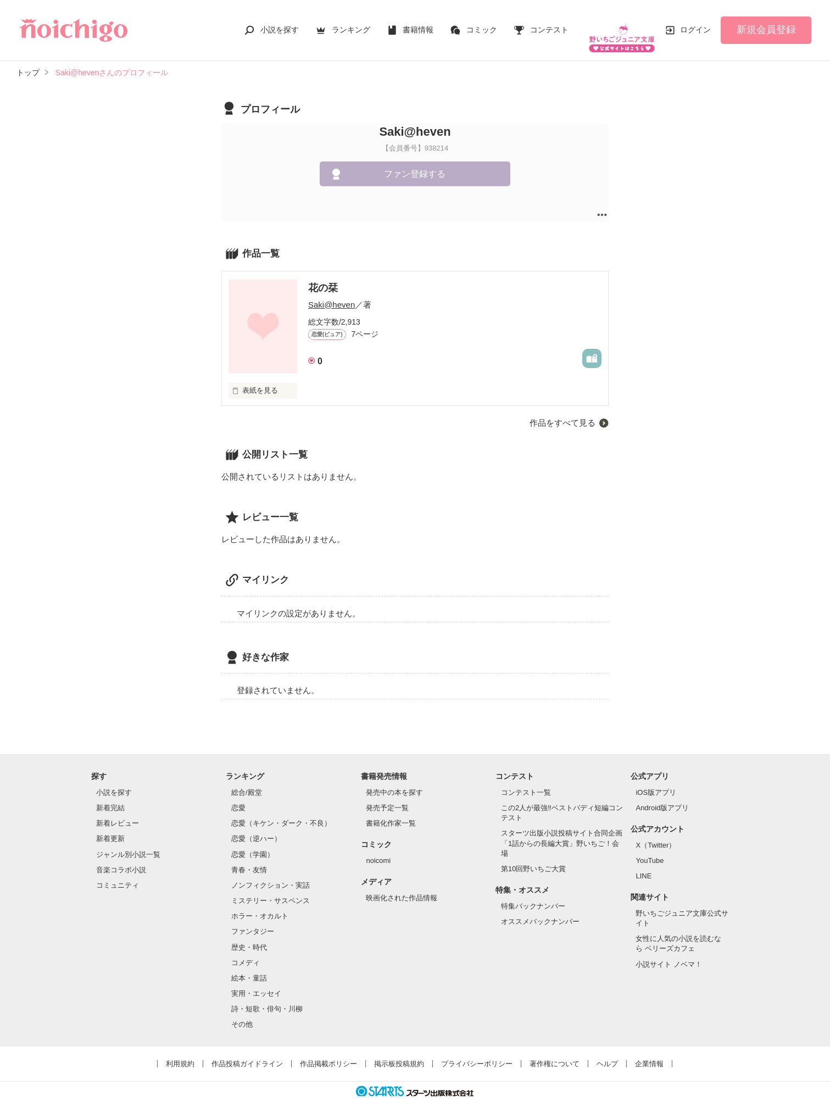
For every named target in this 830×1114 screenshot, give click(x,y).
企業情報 (649, 1053)
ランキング (351, 24)
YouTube (650, 849)
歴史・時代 (249, 936)
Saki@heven (331, 293)
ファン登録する (414, 163)
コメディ (245, 952)
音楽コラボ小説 (121, 859)
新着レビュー (117, 812)
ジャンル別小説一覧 (128, 843)
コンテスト (549, 24)
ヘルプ (607, 1053)
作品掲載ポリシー (328, 1053)
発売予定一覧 (387, 797)
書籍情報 (418, 24)
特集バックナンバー (533, 895)
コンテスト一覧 (526, 781)
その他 (242, 1013)
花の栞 (323, 276)
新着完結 (110, 797)
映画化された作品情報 (401, 887)
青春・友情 (249, 859)
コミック (481, 24)
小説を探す (279, 24)
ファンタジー (252, 920)
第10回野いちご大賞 (533, 858)
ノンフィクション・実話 (270, 874)
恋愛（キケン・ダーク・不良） (281, 812)
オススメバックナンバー (540, 910)
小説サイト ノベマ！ (669, 953)
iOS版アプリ (656, 781)
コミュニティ (117, 874)
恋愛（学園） (252, 843)
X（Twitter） (656, 834)
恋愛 (238, 797)
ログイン (695, 24)
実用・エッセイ (256, 982)
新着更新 (110, 827)
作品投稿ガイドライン (247, 1053)
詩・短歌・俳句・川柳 (267, 998)
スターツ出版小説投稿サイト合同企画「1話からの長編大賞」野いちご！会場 (561, 832)
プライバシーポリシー (477, 1053)
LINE (643, 865)
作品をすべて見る (562, 411)
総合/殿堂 (246, 781)
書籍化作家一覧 (391, 812)
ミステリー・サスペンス (270, 889)
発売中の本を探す (394, 781)
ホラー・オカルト (259, 905)
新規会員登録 (766, 24)
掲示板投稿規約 (399, 1053)
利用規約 (180, 1053)
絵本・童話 (249, 967)
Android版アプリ (662, 797)
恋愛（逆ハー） (256, 827)
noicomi (378, 849)
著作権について (555, 1053)
